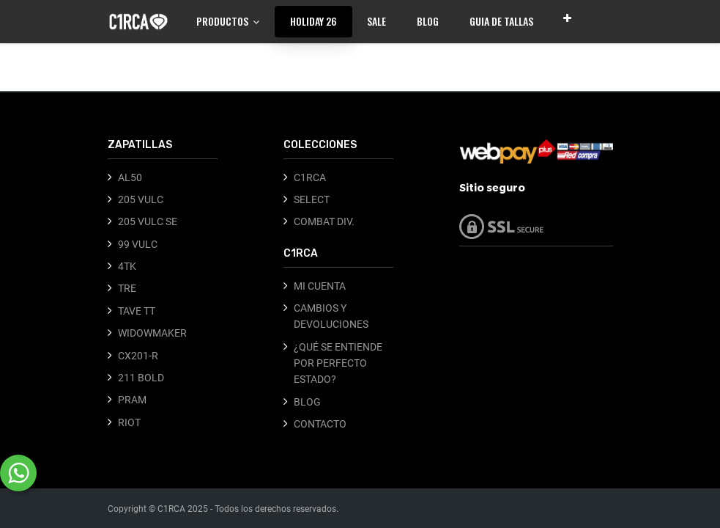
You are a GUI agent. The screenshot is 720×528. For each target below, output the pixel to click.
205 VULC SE (147, 221)
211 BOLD (141, 378)
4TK (127, 266)
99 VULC (137, 244)
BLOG (307, 402)
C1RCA (310, 177)
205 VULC (140, 199)
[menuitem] (313, 21)
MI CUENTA (320, 286)
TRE (127, 288)
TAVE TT (136, 311)
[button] (567, 18)
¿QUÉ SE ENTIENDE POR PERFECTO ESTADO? (338, 363)
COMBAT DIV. (324, 221)
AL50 (130, 177)
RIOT (129, 422)
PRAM (132, 400)
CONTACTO (320, 424)
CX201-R (138, 356)
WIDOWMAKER (152, 333)
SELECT (312, 199)
